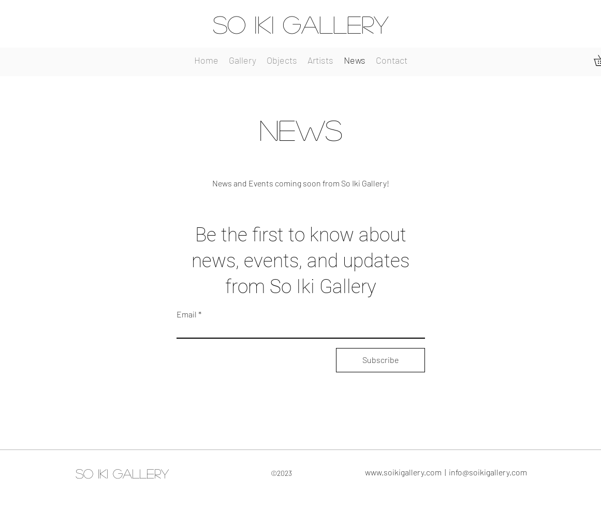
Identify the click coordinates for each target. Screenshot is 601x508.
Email (187, 314)
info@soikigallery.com (488, 472)
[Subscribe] (380, 360)
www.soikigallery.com (403, 472)
